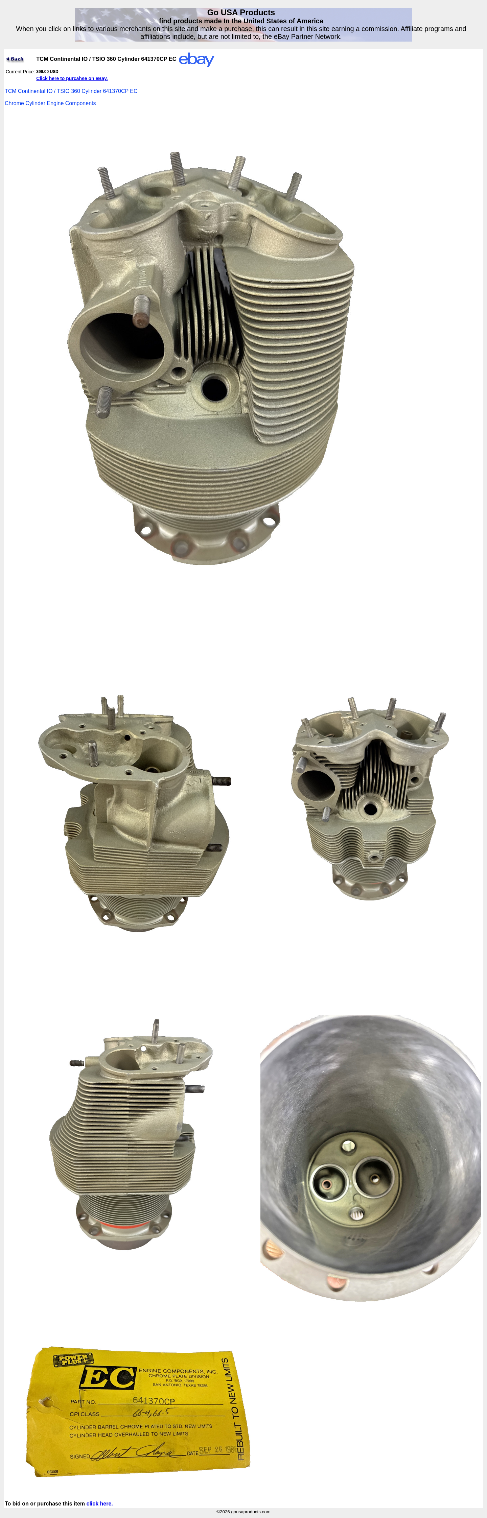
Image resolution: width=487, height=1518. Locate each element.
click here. (100, 1504)
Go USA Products (241, 12)
